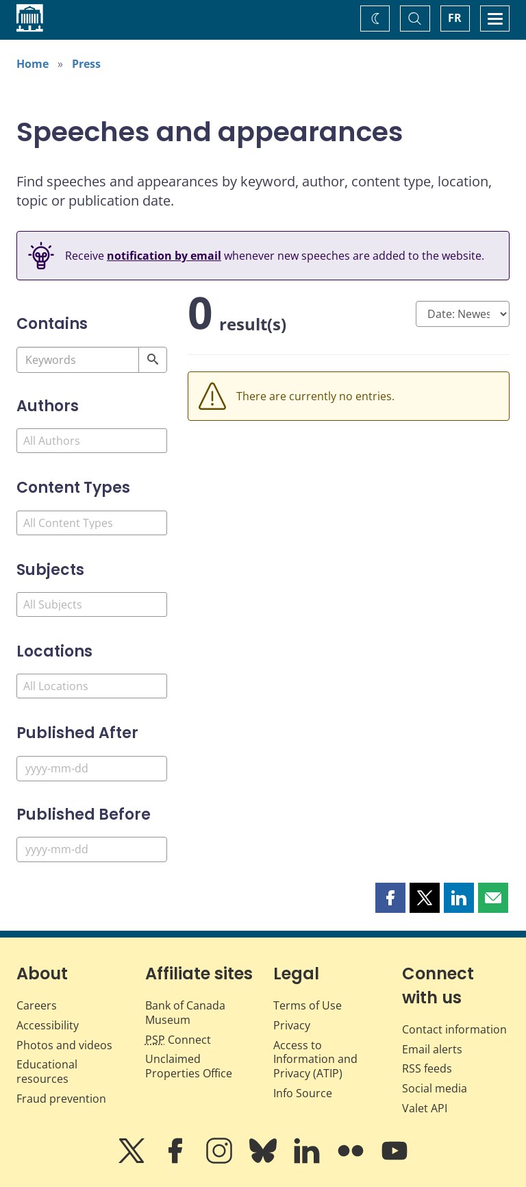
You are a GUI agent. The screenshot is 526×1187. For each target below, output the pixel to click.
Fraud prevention (61, 1098)
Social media (434, 1088)
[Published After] (91, 768)
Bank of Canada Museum (185, 1012)
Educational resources (46, 1071)
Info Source (302, 1093)
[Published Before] (91, 849)
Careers (36, 1005)
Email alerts (432, 1049)
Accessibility (47, 1025)
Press (86, 63)
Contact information (454, 1029)
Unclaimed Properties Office (188, 1066)
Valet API (424, 1108)
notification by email (164, 255)
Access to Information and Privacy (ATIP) (315, 1059)
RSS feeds (427, 1068)
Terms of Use (307, 1005)
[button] (390, 898)
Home (32, 63)
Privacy (291, 1025)
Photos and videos (64, 1045)
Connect (178, 1039)
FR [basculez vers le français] (455, 17)
